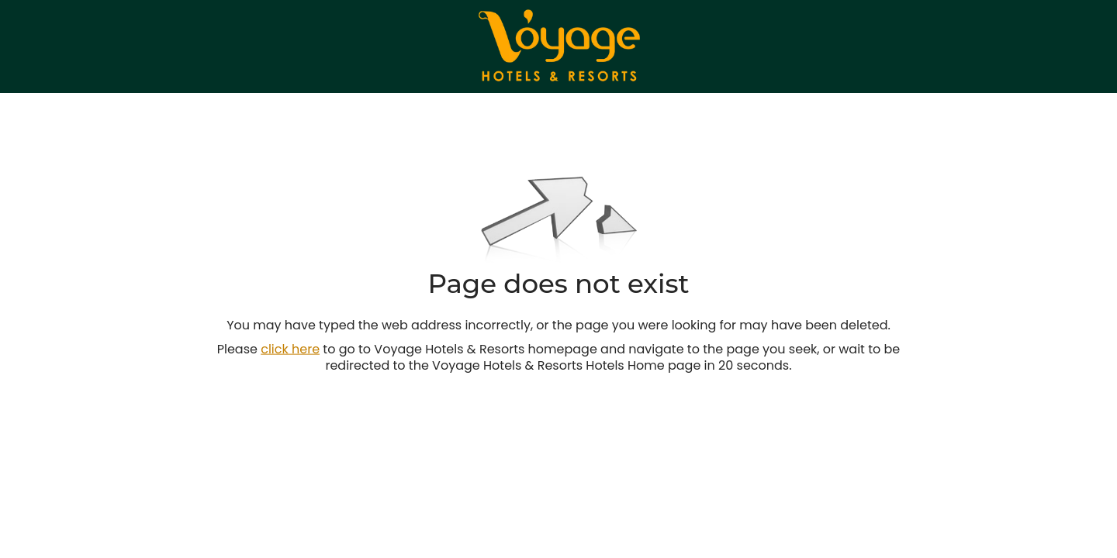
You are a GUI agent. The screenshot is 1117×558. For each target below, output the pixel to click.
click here (290, 349)
